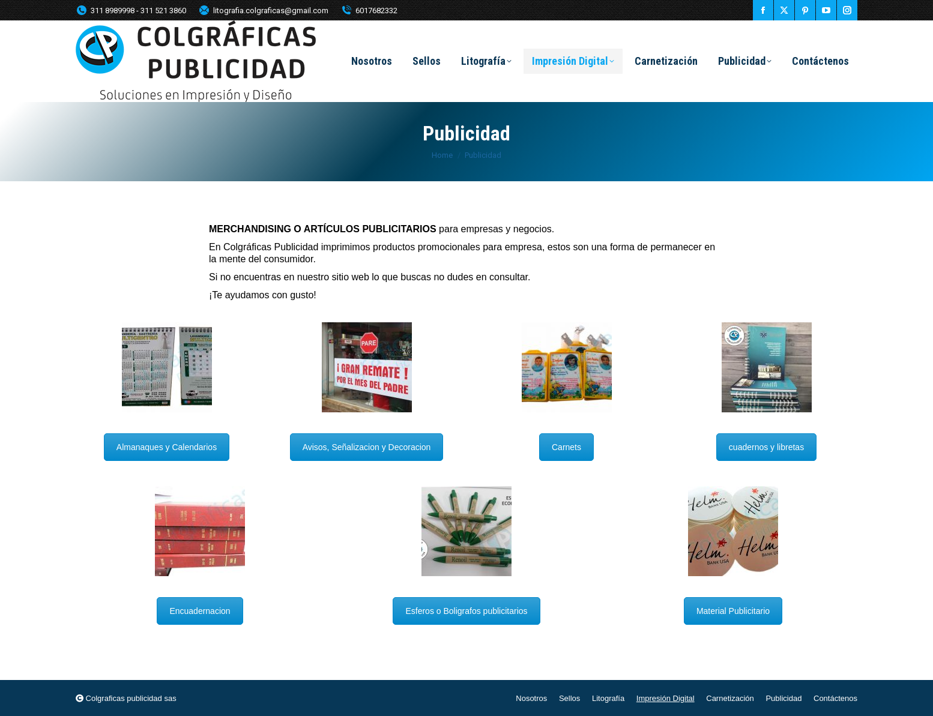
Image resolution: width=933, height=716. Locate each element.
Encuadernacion (199, 611)
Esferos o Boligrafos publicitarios (466, 611)
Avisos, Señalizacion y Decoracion (367, 447)
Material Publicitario (733, 611)
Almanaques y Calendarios (166, 447)
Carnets (566, 447)
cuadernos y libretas (766, 447)
